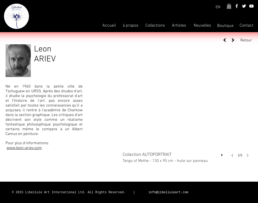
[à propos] (130, 25)
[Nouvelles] (202, 25)
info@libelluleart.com (168, 192)
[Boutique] (225, 26)
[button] (229, 6)
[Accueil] (109, 25)
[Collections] (155, 25)
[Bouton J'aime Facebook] (218, 192)
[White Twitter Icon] (244, 6)
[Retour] (244, 40)
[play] (222, 154)
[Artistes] (179, 25)
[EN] (218, 7)
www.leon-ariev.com (24, 148)
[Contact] (246, 25)
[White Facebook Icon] (236, 6)
